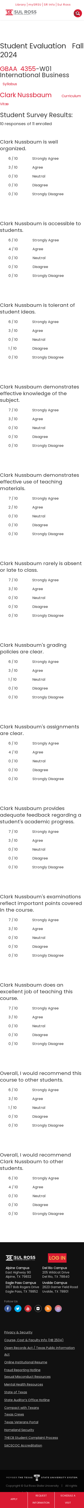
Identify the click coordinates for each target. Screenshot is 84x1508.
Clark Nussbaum (26, 95)
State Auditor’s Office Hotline (27, 1400)
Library (20, 4)
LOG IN (57, 1258)
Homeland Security (19, 1430)
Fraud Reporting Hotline (22, 1370)
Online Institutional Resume (25, 1362)
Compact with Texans (21, 1407)
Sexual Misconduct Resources (27, 1376)
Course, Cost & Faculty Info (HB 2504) (34, 1340)
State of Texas (15, 1392)
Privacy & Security (18, 1332)
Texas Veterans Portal (21, 1422)
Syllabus (10, 84)
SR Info (49, 4)
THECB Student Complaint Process (31, 1437)
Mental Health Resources (23, 1384)
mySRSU (34, 4)
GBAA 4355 (18, 69)
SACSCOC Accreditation (23, 1445)
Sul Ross (64, 4)
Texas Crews (14, 1414)
